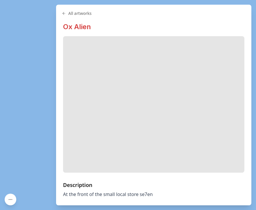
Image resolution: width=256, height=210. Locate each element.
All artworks (77, 13)
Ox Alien (77, 26)
